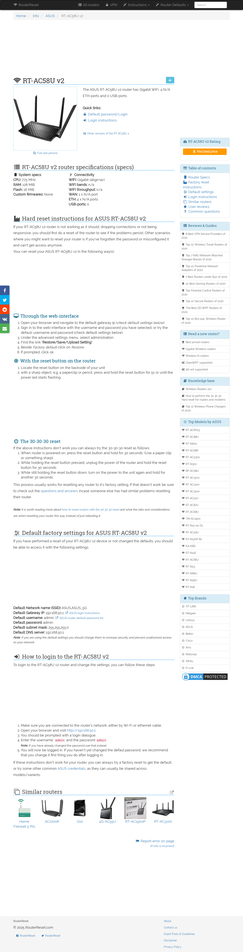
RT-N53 (188, 566)
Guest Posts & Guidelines (179, 933)
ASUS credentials (71, 768)
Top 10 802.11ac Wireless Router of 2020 (203, 320)
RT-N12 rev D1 (192, 525)
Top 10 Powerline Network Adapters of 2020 (199, 268)
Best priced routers (195, 342)
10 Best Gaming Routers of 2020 (203, 283)
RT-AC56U (190, 532)
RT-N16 (188, 587)
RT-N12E (188, 552)
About (167, 921)
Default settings (198, 192)
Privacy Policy (172, 946)
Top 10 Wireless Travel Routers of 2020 (204, 246)
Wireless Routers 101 (196, 389)
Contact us (170, 927)
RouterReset (26, 5)
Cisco (187, 640)
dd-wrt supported (194, 369)
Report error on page (154, 843)
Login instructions (100, 120)
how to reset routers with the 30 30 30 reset (90, 509)
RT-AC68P (190, 450)
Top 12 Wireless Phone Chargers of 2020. (203, 408)
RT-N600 (189, 443)
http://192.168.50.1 (81, 730)
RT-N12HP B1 (191, 539)
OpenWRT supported (196, 362)
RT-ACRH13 (190, 430)
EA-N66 (188, 546)
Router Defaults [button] (172, 5)
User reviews (196, 207)
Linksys (188, 620)
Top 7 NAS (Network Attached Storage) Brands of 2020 (202, 257)
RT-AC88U (190, 436)
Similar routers (197, 202)
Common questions (201, 211)
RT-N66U (189, 573)
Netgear (188, 613)
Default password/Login (105, 114)
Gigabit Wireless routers (198, 348)
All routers (88, 5)
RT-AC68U (190, 511)
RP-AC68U (190, 470)
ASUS (50, 16)
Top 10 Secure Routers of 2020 (202, 301)
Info (36, 16)
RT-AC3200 (190, 491)
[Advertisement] (93, 50)
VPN (111, 5)
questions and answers (60, 491)
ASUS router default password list (79, 618)
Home (21, 16)
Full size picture (45, 153)
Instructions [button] (136, 5)
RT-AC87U (190, 505)
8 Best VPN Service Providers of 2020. (203, 235)
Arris (186, 647)
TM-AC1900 (191, 518)
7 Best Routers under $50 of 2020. (204, 276)
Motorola (189, 654)
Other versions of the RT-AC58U (106, 133)
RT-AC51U (190, 498)
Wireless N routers (195, 355)
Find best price (204, 151)
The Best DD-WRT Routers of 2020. (201, 309)
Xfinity (187, 661)
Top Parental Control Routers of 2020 (203, 292)
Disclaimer (170, 940)
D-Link (187, 667)
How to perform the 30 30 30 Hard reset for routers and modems (203, 397)
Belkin (187, 633)
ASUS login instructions (82, 613)
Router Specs (196, 177)
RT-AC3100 (190, 477)
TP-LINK (188, 606)
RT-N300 (189, 464)
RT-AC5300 (190, 457)
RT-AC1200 (190, 484)
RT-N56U (189, 580)
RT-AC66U (190, 559)
